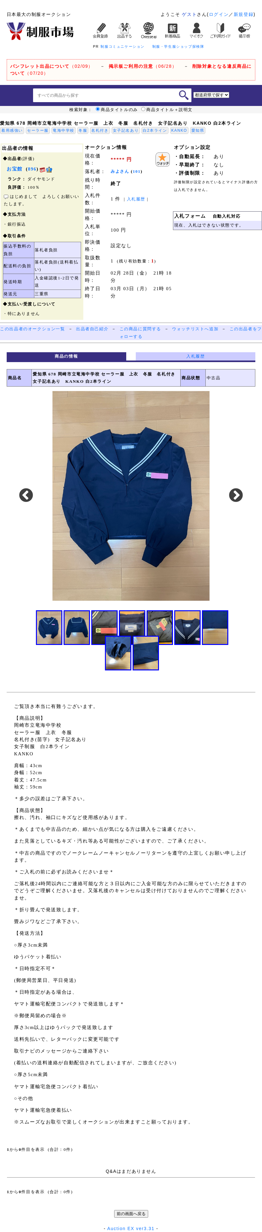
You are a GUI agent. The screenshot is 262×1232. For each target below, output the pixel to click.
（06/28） (143, 66)
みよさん (120, 171)
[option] (131, 496)
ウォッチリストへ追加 (195, 328)
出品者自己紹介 (92, 328)
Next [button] (236, 496)
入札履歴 (136, 199)
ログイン (219, 14)
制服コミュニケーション (122, 46)
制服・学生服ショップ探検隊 (178, 46)
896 (32, 169)
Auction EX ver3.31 (131, 1228)
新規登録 (243, 14)
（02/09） (51, 66)
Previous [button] (26, 496)
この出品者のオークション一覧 (32, 328)
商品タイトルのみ (117, 110)
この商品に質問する (140, 328)
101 (137, 171)
